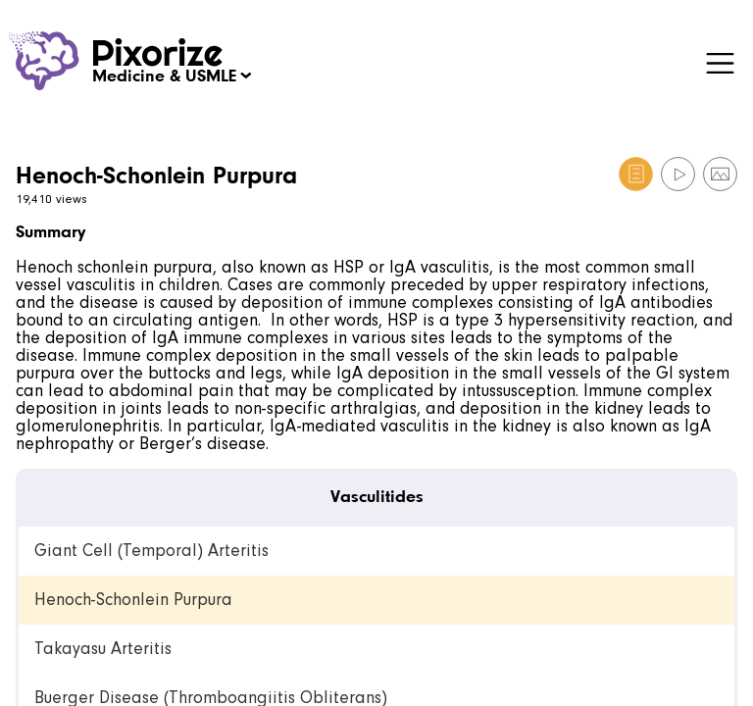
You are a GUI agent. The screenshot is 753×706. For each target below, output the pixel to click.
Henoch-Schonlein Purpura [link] (133, 599)
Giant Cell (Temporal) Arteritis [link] (151, 550)
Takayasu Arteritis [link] (103, 648)
